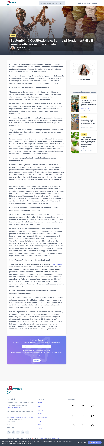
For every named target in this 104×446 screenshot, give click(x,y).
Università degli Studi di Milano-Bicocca (20, 417)
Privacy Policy (36, 355)
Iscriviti (36, 360)
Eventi (39, 406)
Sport (39, 424)
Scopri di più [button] (29, 443)
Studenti (40, 410)
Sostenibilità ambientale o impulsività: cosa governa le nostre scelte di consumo (88, 103)
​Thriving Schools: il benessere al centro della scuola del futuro (88, 121)
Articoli (80, 3)
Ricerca (40, 414)
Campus (40, 421)
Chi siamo (87, 3)
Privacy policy (56, 438)
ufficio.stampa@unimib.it (14, 407)
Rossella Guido (84, 79)
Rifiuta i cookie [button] (82, 442)
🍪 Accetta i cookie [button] (94, 442)
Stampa (94, 3)
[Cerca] (52, 3)
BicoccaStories (42, 417)
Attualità (40, 403)
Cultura (40, 428)
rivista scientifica (57, 264)
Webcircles (42, 438)
